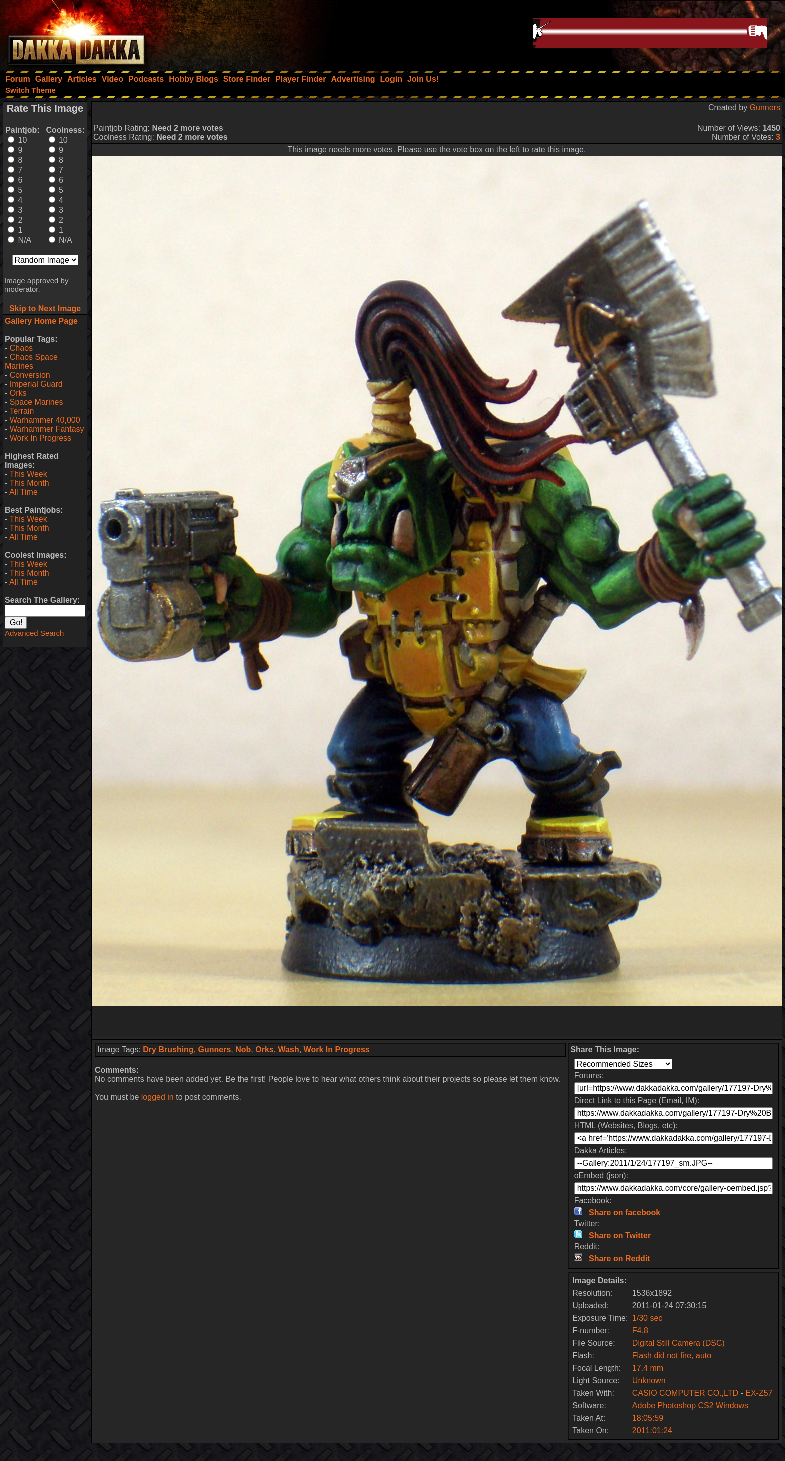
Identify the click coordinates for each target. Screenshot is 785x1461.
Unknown (649, 1380)
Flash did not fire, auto (671, 1355)
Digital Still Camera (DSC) (678, 1343)
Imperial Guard (36, 384)
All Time (23, 492)
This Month (29, 483)
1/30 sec (647, 1318)
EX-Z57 (758, 1393)
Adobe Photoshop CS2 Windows (690, 1405)
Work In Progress (40, 438)
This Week (28, 474)
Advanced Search (34, 633)
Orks (18, 393)
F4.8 (640, 1330)
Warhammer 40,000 (45, 420)
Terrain (21, 411)
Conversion (30, 375)
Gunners (765, 107)
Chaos (21, 348)
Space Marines (36, 402)
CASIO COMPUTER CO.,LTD (686, 1393)
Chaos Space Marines (31, 361)
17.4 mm (647, 1368)
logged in (157, 1097)
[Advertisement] (437, 1021)
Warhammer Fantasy (47, 429)
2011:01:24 (652, 1430)
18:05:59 (647, 1418)
